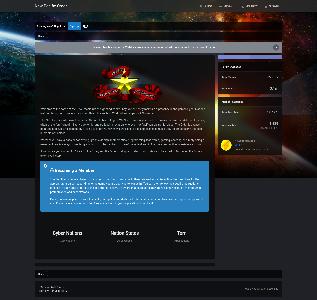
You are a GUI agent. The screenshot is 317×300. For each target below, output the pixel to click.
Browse (227, 10)
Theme (44, 290)
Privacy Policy (59, 290)
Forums (207, 10)
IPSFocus (59, 287)
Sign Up (74, 26)
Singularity (251, 10)
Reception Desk (169, 179)
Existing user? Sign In (51, 26)
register (96, 179)
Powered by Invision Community (260, 289)
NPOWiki (273, 10)
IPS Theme (45, 287)
